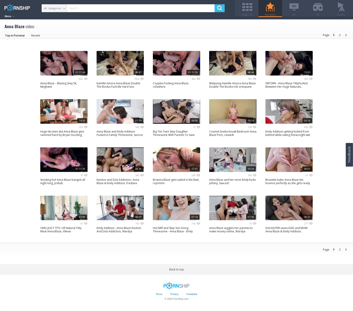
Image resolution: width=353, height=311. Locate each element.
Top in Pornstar (15, 37)
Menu (9, 16)
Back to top (176, 271)
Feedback (191, 296)
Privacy (174, 296)
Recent (35, 37)
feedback (349, 154)
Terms (159, 296)
